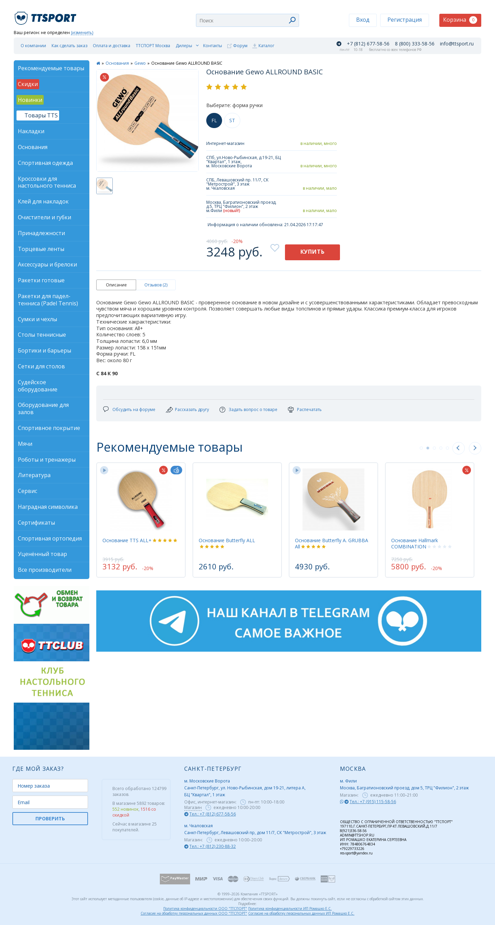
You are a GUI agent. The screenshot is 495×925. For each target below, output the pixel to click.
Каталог (266, 46)
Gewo (140, 63)
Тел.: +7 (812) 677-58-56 (212, 814)
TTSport (46, 15)
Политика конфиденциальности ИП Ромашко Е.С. (290, 908)
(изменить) (82, 33)
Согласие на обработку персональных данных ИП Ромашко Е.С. (301, 913)
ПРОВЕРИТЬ (50, 818)
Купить (312, 251)
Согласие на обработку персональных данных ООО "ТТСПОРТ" (194, 913)
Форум (240, 46)
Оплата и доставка (111, 46)
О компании (33, 46)
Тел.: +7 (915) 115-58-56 (373, 802)
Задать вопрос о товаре (253, 409)
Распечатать (309, 409)
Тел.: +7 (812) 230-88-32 (212, 846)
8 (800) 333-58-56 (414, 43)
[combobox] (247, 20)
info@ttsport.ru (457, 43)
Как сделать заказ (69, 46)
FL (214, 120)
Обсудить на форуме (133, 409)
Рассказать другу (192, 409)
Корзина (460, 20)
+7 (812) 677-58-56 (368, 43)
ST (232, 120)
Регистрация (404, 19)
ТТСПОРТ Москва (153, 46)
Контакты (212, 46)
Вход (363, 19)
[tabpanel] (141, 519)
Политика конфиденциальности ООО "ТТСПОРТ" (205, 908)
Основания (117, 63)
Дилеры (184, 46)
